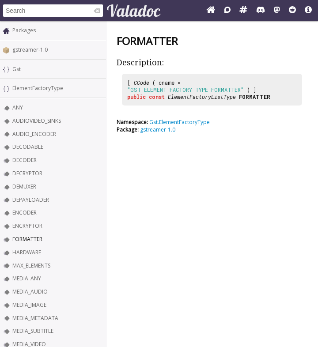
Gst (16, 69)
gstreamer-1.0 (30, 49)
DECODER (24, 160)
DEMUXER (24, 186)
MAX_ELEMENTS (31, 265)
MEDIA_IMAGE (29, 305)
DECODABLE (27, 147)
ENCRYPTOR (27, 226)
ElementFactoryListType (202, 96)
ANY (17, 107)
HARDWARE (26, 252)
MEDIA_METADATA (35, 318)
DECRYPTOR (27, 173)
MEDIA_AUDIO (30, 291)
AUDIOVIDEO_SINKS (36, 120)
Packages (24, 30)
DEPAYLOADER (30, 200)
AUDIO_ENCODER (34, 134)
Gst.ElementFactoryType (179, 122)
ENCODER (24, 212)
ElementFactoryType (37, 88)
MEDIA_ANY (26, 278)
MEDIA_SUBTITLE (32, 331)
